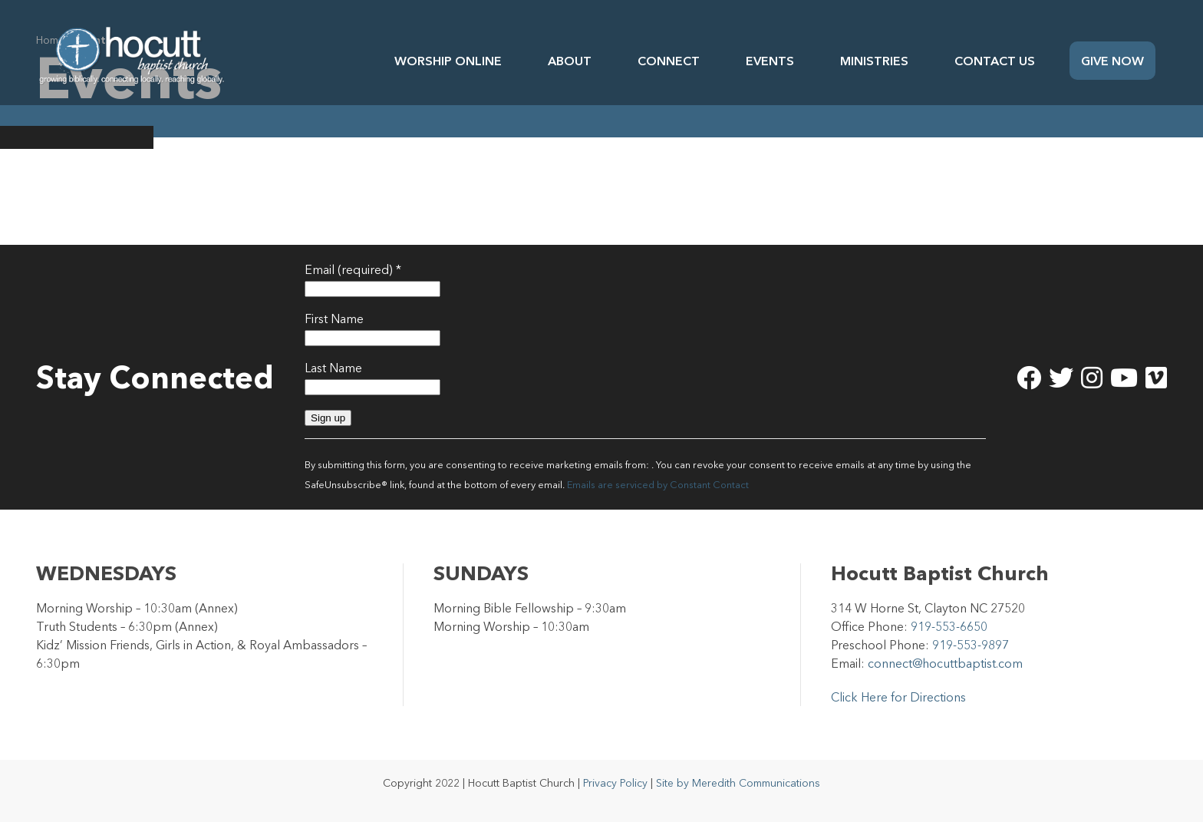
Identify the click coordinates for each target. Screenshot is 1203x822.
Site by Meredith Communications (738, 783)
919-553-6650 (949, 626)
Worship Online (448, 60)
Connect (669, 60)
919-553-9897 (970, 644)
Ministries (874, 60)
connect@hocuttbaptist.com (945, 663)
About (570, 60)
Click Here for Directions (898, 697)
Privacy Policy (615, 783)
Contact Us (994, 60)
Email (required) (353, 269)
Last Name (333, 367)
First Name (334, 318)
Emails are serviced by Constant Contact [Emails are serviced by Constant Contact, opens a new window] (658, 484)
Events (770, 60)
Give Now (1112, 60)
